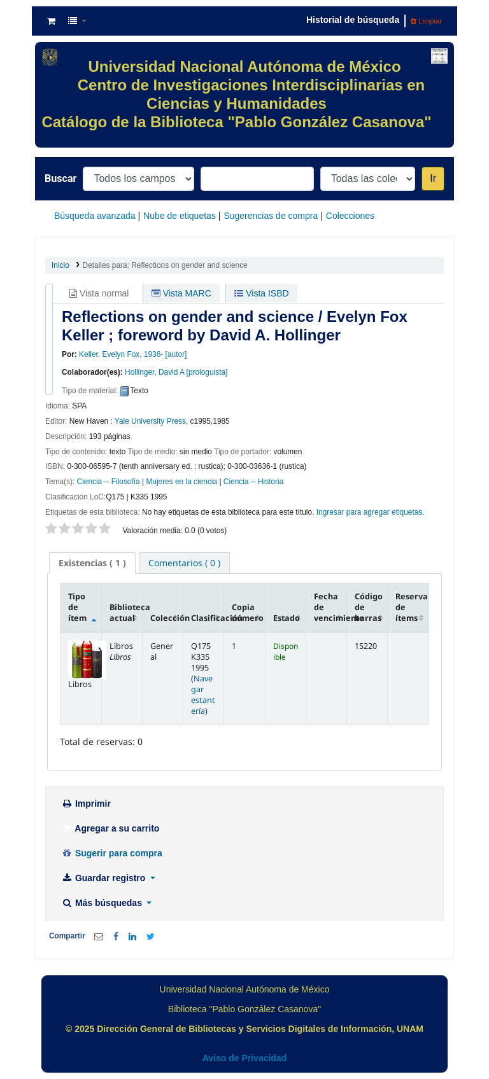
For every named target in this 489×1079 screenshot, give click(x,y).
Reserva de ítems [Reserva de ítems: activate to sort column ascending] (411, 607)
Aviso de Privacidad (244, 1058)
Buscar (60, 178)
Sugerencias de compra (270, 216)
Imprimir (86, 803)
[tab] (92, 563)
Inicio (60, 265)
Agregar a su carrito (110, 828)
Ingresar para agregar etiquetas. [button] (370, 512)
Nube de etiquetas (179, 216)
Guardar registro (104, 878)
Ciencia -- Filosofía (108, 481)
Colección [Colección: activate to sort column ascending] (166, 618)
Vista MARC (181, 293)
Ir (433, 178)
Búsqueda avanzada (95, 216)
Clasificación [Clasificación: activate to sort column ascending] (207, 618)
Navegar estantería (203, 694)
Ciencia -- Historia (253, 481)
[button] (51, 21)
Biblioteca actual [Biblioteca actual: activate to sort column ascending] (126, 612)
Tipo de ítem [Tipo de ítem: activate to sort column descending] (77, 607)
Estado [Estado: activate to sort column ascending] (286, 618)
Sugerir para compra (111, 853)
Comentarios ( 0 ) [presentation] (184, 563)
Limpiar (426, 21)
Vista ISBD (261, 293)
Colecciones (350, 216)
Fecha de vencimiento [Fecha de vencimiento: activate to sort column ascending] (330, 607)
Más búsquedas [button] (103, 903)
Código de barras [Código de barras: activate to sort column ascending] (369, 607)
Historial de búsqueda (352, 20)
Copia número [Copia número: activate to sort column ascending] (248, 612)
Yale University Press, (151, 421)
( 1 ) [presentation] (92, 563)
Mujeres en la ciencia (181, 481)
